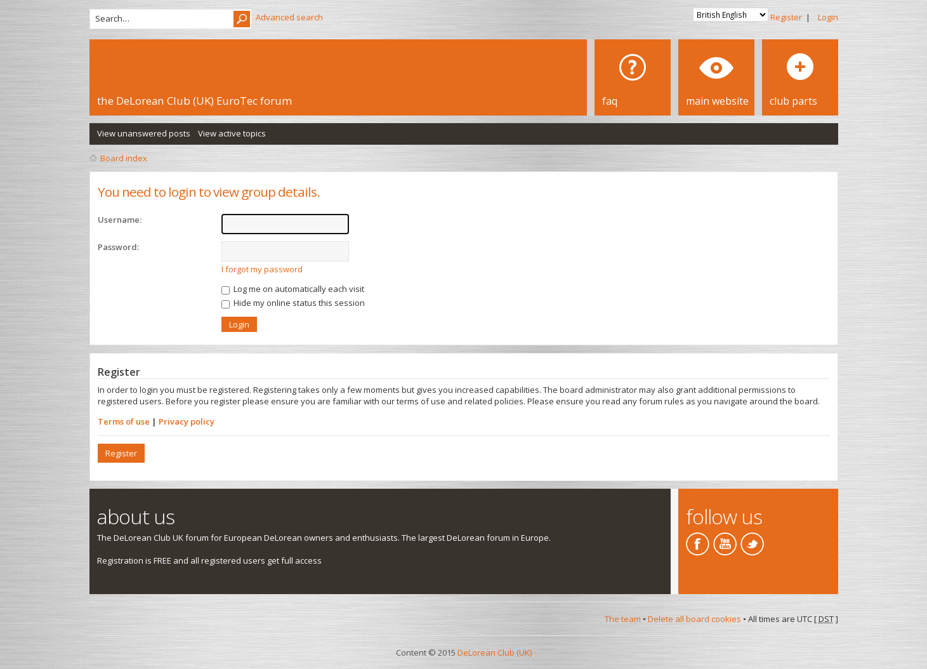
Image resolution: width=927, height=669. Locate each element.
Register (786, 17)
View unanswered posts (143, 133)
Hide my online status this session (293, 302)
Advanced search (289, 17)
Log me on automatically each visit (292, 289)
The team (623, 619)
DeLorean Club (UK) (494, 652)
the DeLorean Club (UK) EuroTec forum (194, 100)
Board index (123, 158)
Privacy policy (186, 421)
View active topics (232, 133)
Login (828, 17)
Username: (119, 219)
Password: (118, 247)
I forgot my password (262, 269)
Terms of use (124, 421)
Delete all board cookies (694, 619)
